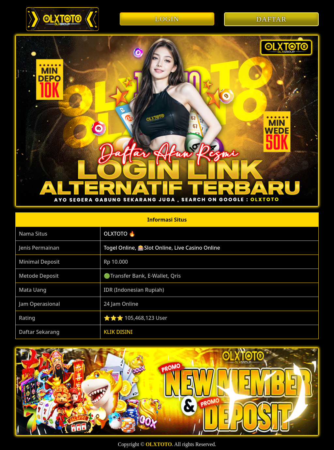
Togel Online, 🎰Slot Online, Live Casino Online (162, 247)
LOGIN (167, 19)
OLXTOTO (159, 444)
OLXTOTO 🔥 (119, 233)
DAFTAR (271, 19)
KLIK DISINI (118, 331)
